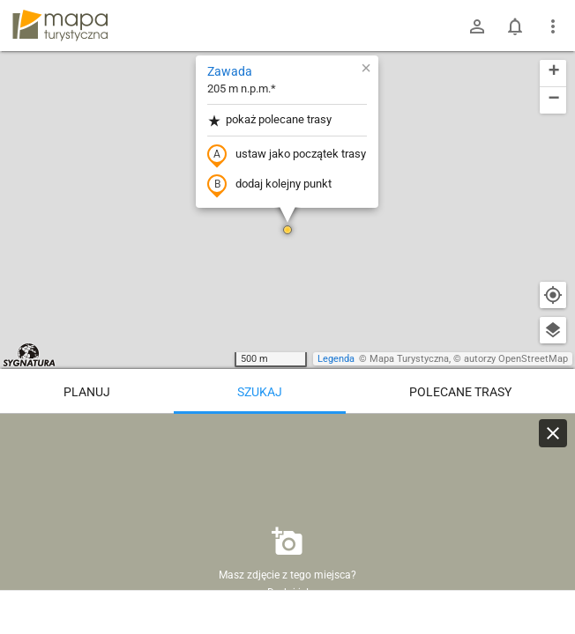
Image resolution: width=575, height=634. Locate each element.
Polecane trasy (460, 392)
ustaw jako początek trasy (286, 155)
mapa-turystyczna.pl (60, 25)
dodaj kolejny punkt (269, 185)
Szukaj (259, 392)
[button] (287, 229)
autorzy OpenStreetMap (516, 359)
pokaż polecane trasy (269, 120)
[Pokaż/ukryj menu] (553, 26)
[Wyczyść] (553, 433)
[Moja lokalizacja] (553, 295)
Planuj (86, 392)
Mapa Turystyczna (409, 359)
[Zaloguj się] (477, 26)
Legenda (336, 359)
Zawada (229, 71)
